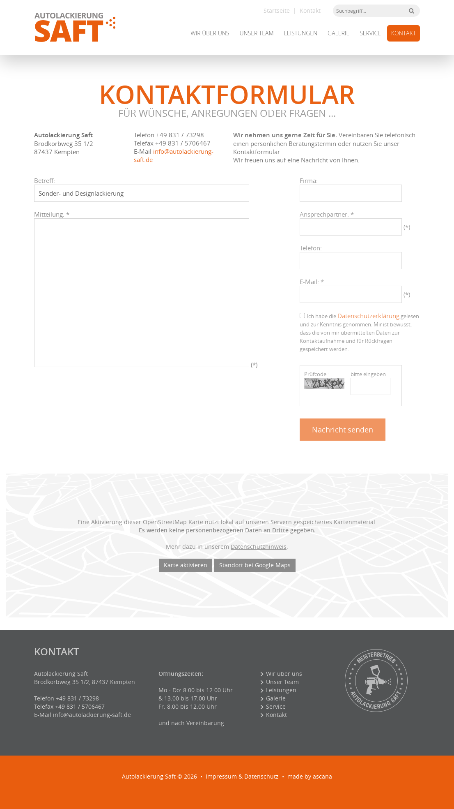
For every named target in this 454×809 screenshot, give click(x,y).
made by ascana (309, 776)
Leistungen (301, 33)
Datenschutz (261, 776)
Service (370, 33)
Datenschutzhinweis (259, 546)
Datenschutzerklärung (368, 316)
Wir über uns (209, 33)
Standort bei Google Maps (255, 565)
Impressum (221, 776)
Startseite (277, 10)
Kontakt (310, 10)
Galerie (338, 33)
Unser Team (256, 33)
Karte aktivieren (185, 565)
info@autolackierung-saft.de (92, 715)
